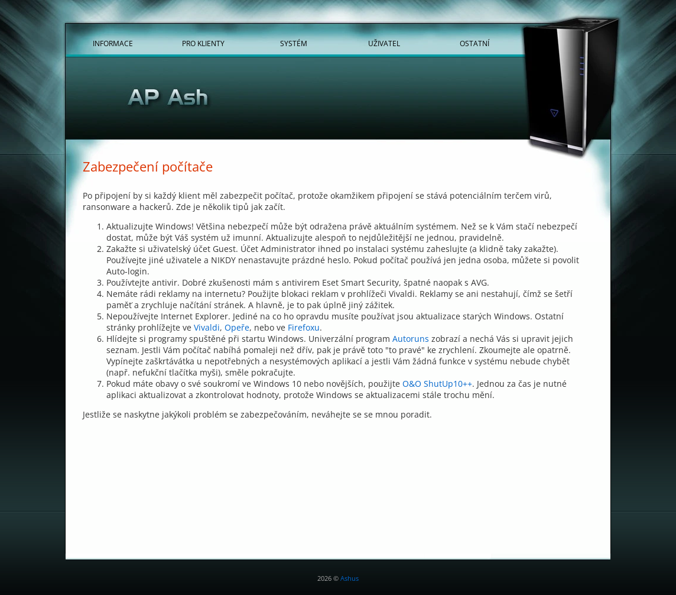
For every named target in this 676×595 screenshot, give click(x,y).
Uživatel (384, 43)
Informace (113, 43)
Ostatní (474, 43)
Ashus (349, 578)
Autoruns (410, 338)
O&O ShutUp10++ (437, 383)
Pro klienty (203, 43)
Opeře (237, 327)
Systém (293, 43)
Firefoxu (304, 327)
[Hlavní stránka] (338, 100)
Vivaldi (207, 327)
